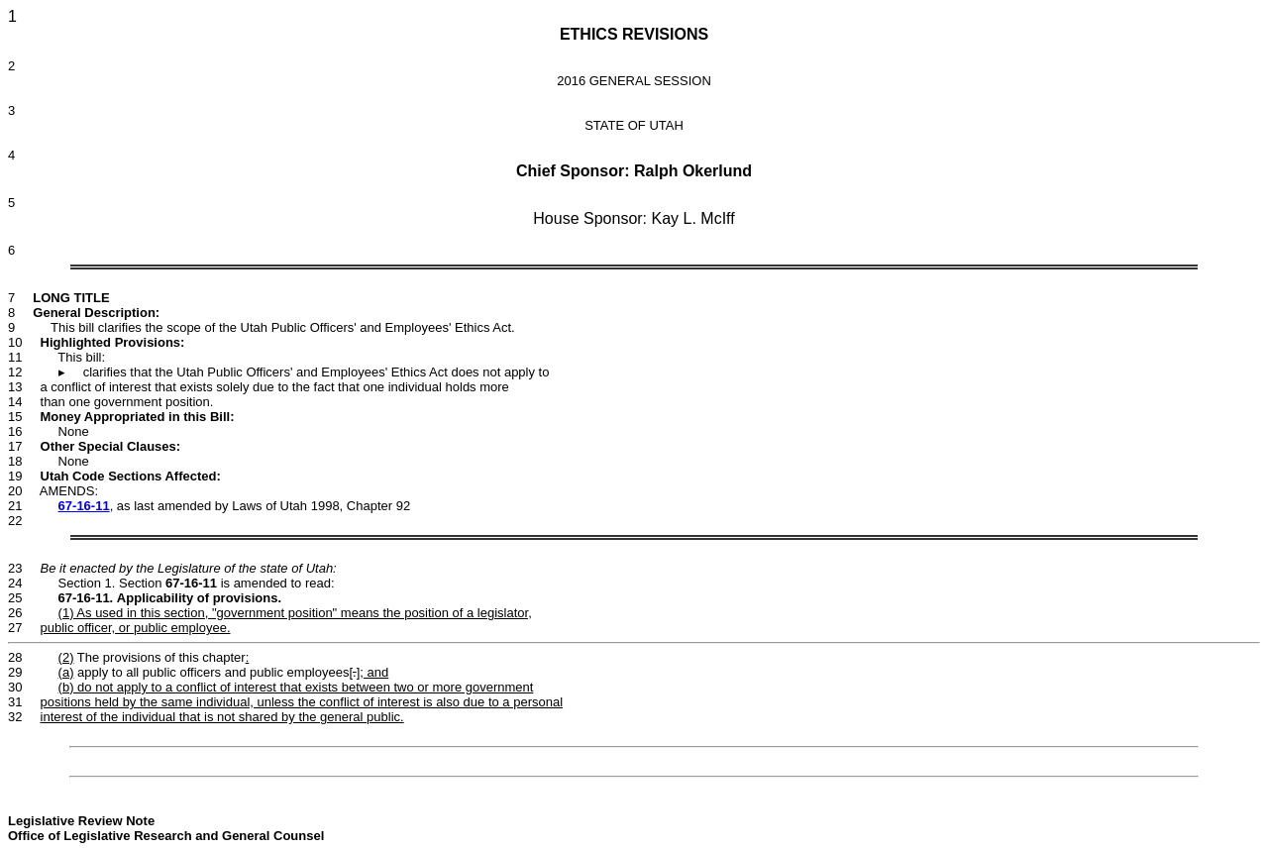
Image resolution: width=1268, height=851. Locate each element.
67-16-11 (84, 505)
